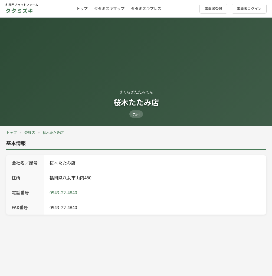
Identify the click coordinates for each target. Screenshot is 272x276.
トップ (82, 8)
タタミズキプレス (146, 8)
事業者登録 (213, 8)
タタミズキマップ (109, 8)
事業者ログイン (249, 8)
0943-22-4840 (63, 192)
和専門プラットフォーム (21, 8)
